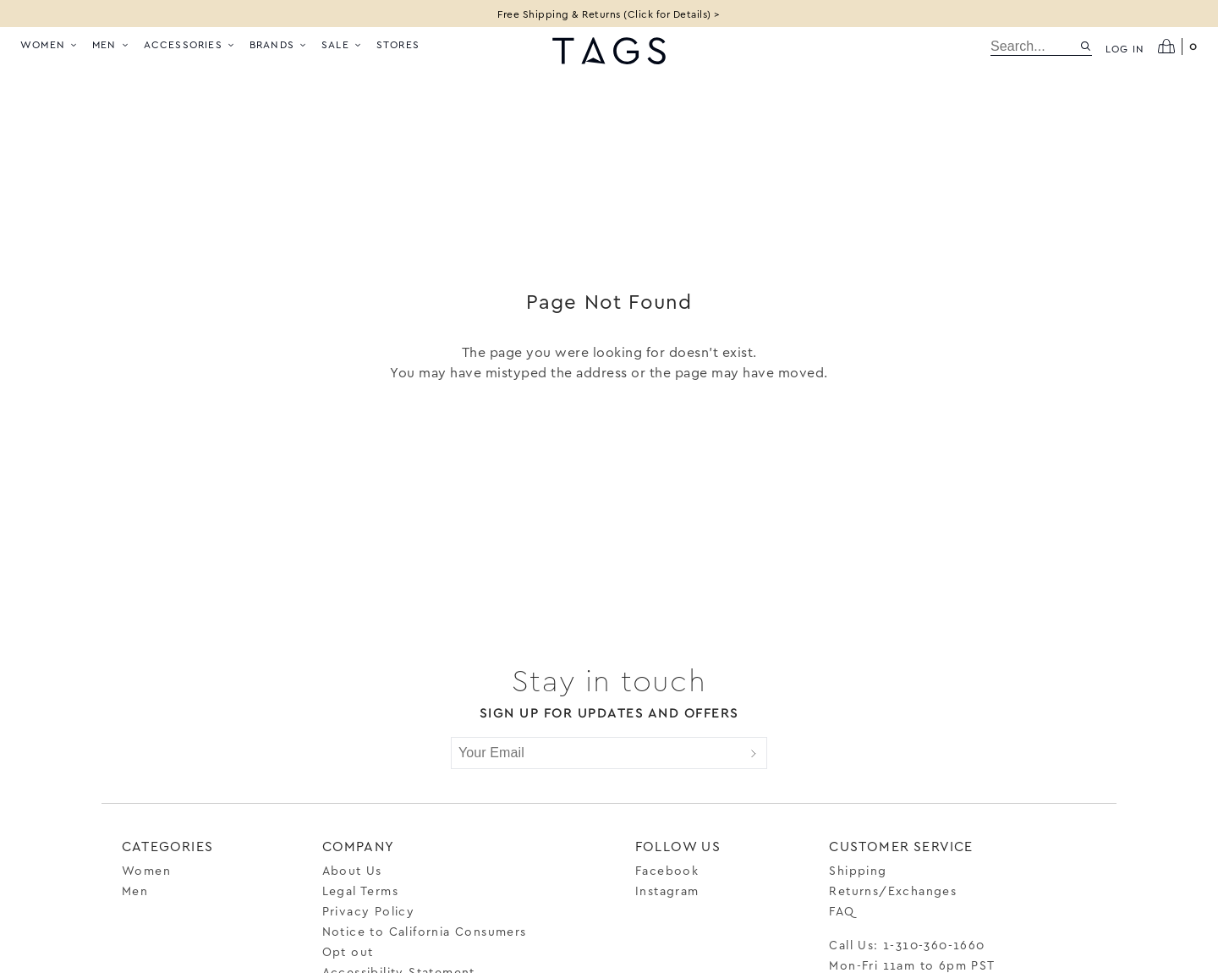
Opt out (348, 951)
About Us (352, 870)
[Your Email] (596, 753)
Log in (1125, 48)
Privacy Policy (368, 911)
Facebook (667, 870)
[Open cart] (1178, 46)
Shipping (857, 870)
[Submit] (753, 753)
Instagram (667, 890)
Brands (279, 44)
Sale (342, 44)
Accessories (190, 44)
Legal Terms (360, 890)
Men (111, 44)
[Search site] (1085, 46)
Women (49, 44)
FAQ (841, 911)
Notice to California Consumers (424, 931)
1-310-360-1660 (934, 944)
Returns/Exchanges (893, 890)
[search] (1034, 46)
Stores (398, 44)
